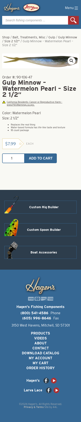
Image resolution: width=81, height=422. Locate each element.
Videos (40, 338)
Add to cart (41, 158)
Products (40, 333)
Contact (40, 348)
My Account (40, 358)
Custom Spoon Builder (44, 230)
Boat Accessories (43, 252)
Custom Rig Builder (44, 207)
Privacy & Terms (34, 407)
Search (73, 20)
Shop (6, 37)
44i (55, 407)
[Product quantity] (13, 158)
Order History (40, 368)
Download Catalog (40, 353)
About (40, 343)
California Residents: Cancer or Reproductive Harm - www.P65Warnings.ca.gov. (32, 103)
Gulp (51, 37)
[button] (71, 61)
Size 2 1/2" (12, 41)
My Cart (40, 363)
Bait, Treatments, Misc (29, 37)
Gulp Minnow (67, 37)
